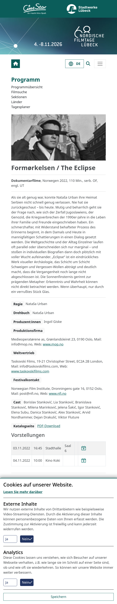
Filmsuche (19, 92)
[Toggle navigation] (100, 63)
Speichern (58, 596)
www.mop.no (53, 344)
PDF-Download (48, 426)
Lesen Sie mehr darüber (23, 492)
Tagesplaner (20, 107)
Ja (6, 539)
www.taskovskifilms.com (30, 371)
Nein (25, 539)
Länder (16, 102)
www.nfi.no (57, 393)
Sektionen (19, 97)
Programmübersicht (27, 87)
